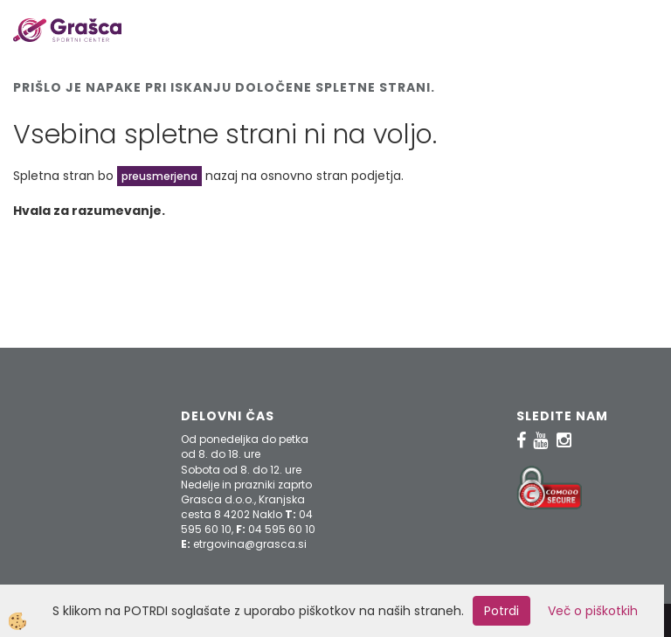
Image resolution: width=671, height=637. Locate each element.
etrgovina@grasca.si (250, 544)
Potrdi (501, 611)
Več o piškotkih (593, 611)
